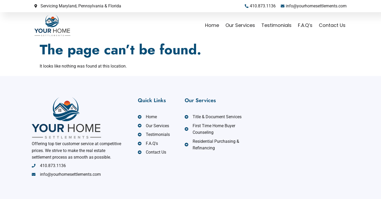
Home (212, 25)
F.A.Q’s (305, 25)
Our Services (240, 25)
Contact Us (332, 25)
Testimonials (276, 25)
